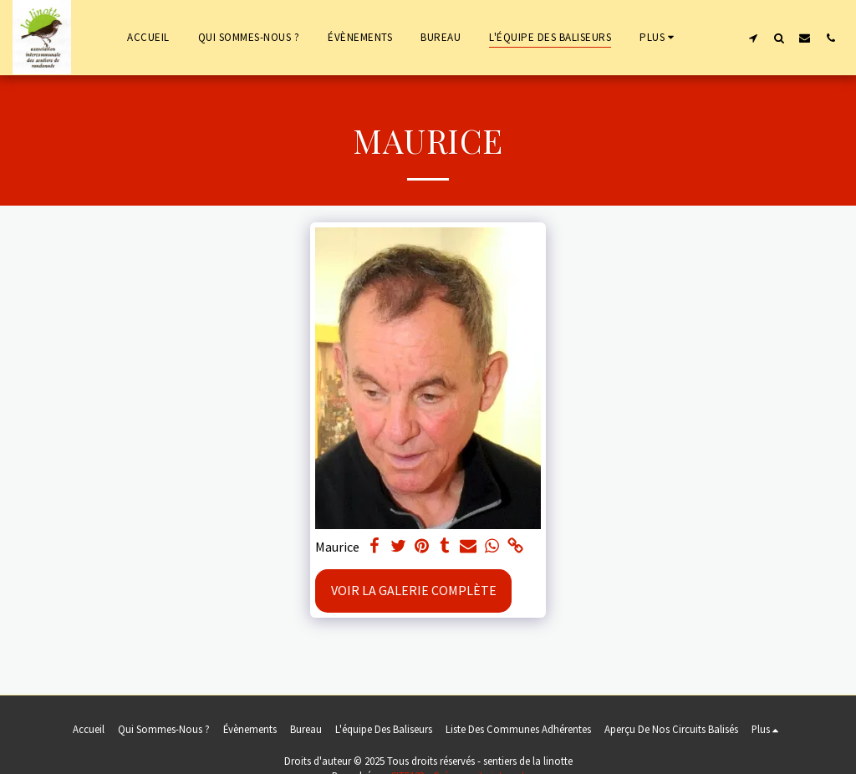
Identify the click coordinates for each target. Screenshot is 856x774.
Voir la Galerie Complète (414, 590)
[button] (753, 37)
